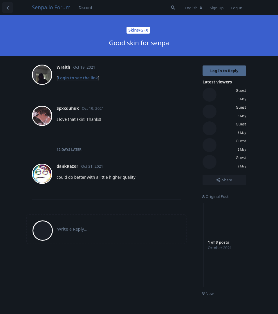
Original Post (215, 196)
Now (208, 293)
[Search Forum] (173, 7)
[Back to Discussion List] (7, 7)
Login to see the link (78, 78)
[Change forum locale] (193, 8)
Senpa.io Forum (51, 7)
